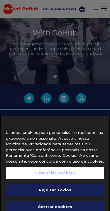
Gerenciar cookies (55, 177)
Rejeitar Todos (55, 193)
